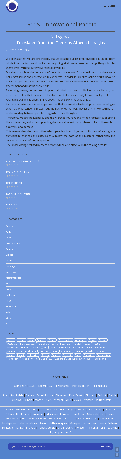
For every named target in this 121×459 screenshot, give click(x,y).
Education (66, 343)
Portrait (20, 355)
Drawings (10, 266)
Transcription (103, 355)
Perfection (78, 385)
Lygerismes (63, 385)
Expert (42, 385)
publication (33, 355)
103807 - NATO (13, 204)
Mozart (39, 400)
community (80, 340)
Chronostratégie (64, 409)
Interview (44, 351)
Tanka (19, 427)
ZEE (50, 358)
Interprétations (28, 423)
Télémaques (99, 385)
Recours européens (94, 423)
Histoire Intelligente (82, 347)
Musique (79, 351)
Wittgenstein (103, 400)
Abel (5, 395)
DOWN (117, 455)
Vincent (33, 358)
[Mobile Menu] (109, 6)
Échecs (25, 414)
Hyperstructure (14, 351)
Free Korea (12, 347)
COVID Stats (95, 409)
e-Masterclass (28, 343)
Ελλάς (32, 385)
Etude (87, 343)
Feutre (97, 343)
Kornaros (15, 400)
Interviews (11, 272)
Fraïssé (102, 395)
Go (45, 347)
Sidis (49, 400)
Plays (8, 289)
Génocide (92, 414)
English (78, 343)
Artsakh (21, 340)
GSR (51, 385)
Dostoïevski (76, 395)
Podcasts (10, 295)
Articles (30, 50)
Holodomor (100, 347)
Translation (12, 358)
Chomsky (61, 395)
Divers (9, 260)
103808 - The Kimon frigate (18, 194)
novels (89, 351)
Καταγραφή (98, 358)
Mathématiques (57, 423)
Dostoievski (13, 343)
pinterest (100, 351)
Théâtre (30, 427)
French (24, 347)
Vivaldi (77, 400)
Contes (9, 249)
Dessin (92, 340)
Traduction (89, 355)
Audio (9, 232)
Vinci (43, 358)
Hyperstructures (87, 418)
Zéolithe (112, 427)
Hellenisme (64, 347)
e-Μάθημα (44, 343)
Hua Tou (70, 418)
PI (88, 385)
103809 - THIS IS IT (14, 183)
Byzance (41, 340)
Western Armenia (87, 427)
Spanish (56, 355)
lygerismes (66, 351)
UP (117, 449)
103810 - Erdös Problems (17, 172)
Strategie (67, 355)
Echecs (55, 343)
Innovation (106, 418)
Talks (8, 312)
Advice (9, 409)
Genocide (35, 347)
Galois (112, 395)
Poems (9, 300)
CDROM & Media (14, 243)
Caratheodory (65, 340)
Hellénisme (12, 418)
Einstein (90, 395)
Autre (31, 340)
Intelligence (30, 351)
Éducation (52, 414)
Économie (37, 414)
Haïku (110, 414)
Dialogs (9, 254)
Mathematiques (13, 277)
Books (9, 237)
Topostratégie (46, 427)
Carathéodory (45, 395)
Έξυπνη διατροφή (60, 432)
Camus (51, 340)
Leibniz (28, 400)
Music (9, 283)
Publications (12, 306)
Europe (64, 414)
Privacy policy (105, 446)
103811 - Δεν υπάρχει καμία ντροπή (22, 161)
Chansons (46, 409)
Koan (43, 423)
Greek (53, 347)
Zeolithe (59, 358)
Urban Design (66, 427)
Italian (55, 351)
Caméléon (20, 385)
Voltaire (88, 400)
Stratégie (7, 427)
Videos (9, 318)
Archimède (17, 395)
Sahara (45, 355)
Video (24, 358)
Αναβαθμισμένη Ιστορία (78, 358)
